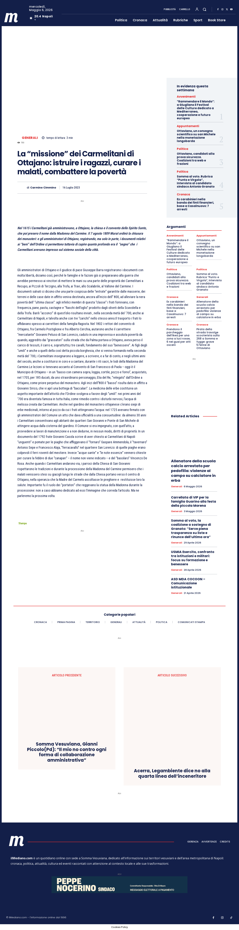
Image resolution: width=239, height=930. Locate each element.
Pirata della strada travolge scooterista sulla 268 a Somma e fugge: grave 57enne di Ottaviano (208, 338)
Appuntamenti (188, 126)
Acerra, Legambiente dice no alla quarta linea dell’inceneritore (172, 773)
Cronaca (183, 194)
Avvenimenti (186, 96)
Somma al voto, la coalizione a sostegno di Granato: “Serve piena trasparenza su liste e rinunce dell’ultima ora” (191, 528)
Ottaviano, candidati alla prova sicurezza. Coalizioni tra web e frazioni (196, 159)
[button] (204, 9)
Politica (182, 148)
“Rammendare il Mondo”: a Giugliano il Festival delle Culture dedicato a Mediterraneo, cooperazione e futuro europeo (196, 109)
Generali (30, 137)
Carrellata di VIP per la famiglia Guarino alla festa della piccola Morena (193, 501)
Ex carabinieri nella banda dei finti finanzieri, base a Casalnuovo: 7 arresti (195, 204)
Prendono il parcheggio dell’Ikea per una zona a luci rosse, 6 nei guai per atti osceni (178, 337)
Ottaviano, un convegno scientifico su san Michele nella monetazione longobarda (196, 136)
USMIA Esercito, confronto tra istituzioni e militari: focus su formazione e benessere (192, 558)
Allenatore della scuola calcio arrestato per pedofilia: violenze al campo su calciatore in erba (208, 309)
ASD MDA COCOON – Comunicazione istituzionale (188, 583)
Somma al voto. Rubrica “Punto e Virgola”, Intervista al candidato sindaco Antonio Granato (196, 182)
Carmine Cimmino (43, 187)
